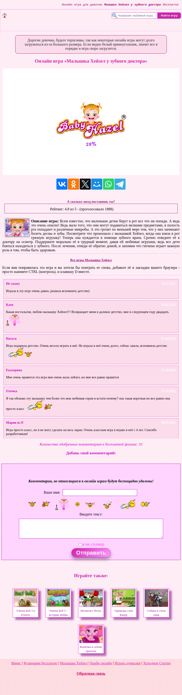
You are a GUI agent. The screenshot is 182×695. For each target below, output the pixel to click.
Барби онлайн (101, 663)
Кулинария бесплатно (40, 663)
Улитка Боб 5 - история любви (58, 611)
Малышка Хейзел (74, 663)
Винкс (16, 663)
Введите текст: (91, 514)
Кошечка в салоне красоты (91, 647)
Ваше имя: (52, 492)
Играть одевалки (127, 663)
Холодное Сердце (157, 663)
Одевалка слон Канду (123, 611)
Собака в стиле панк (156, 611)
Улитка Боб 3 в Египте (25, 611)
